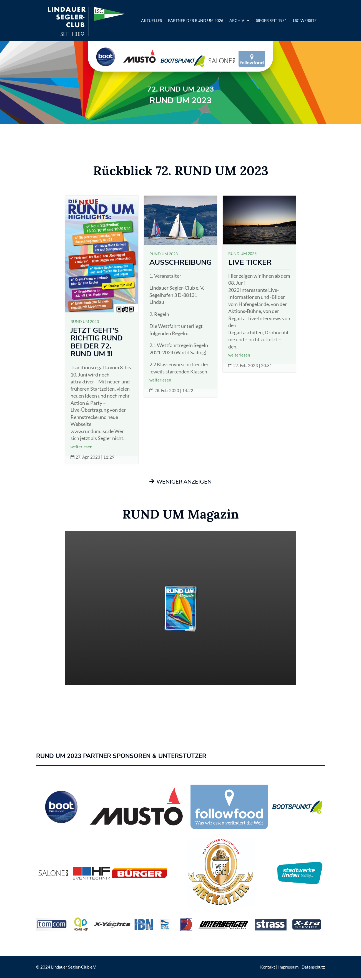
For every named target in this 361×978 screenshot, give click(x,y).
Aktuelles (151, 20)
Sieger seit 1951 (271, 20)
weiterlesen (81, 446)
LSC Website (305, 20)
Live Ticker (250, 262)
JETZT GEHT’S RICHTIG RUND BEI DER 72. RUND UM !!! (97, 342)
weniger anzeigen (184, 481)
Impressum (288, 967)
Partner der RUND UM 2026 (195, 20)
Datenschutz (313, 967)
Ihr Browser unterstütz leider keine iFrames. (180, 608)
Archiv (236, 20)
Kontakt (267, 967)
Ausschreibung (180, 262)
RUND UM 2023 (85, 321)
